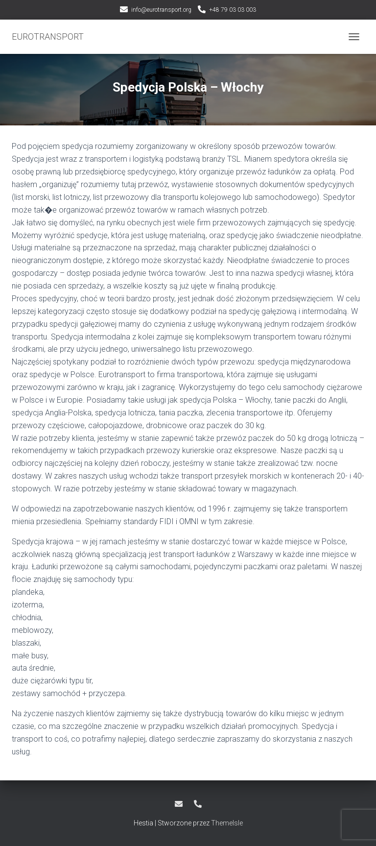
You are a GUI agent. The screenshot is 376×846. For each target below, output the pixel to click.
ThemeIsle (227, 823)
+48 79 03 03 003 (232, 9)
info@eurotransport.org (161, 9)
